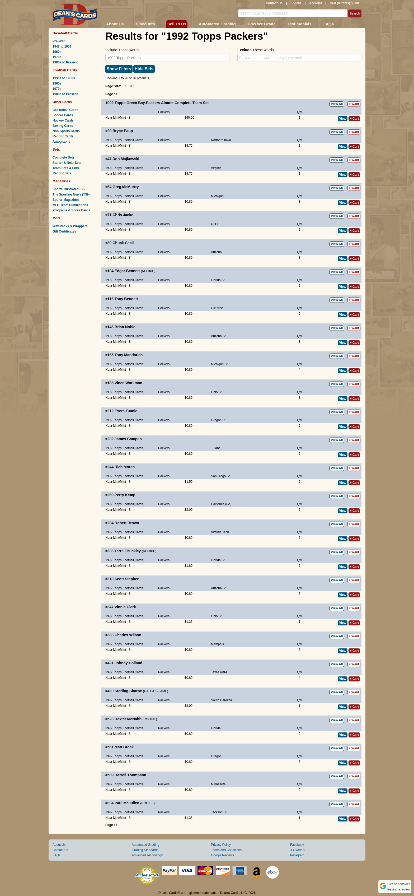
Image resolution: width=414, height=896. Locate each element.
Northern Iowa (221, 140)
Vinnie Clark (125, 607)
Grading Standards (145, 850)
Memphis (217, 644)
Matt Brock (124, 747)
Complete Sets (63, 157)
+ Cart (354, 118)
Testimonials (300, 24)
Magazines (61, 181)
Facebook (297, 845)
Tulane (215, 448)
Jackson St (219, 812)
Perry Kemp (125, 495)
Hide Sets (144, 69)
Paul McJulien (127, 803)
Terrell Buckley (128, 551)
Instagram (297, 855)
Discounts (145, 24)
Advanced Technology (147, 855)
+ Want (354, 104)
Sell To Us (176, 24)
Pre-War (59, 41)
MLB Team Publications (70, 205)
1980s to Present (65, 62)
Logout (295, 3)
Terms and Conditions (226, 850)
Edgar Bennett (127, 271)
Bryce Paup (122, 131)
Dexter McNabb (128, 719)
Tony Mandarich (129, 355)
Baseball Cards (65, 33)
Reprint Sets (62, 173)
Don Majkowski (125, 159)
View (342, 118)
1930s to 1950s (64, 78)
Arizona (216, 252)
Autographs (61, 141)
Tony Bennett (126, 299)
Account (315, 3)
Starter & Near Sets (67, 163)
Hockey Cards (63, 120)
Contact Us (274, 3)
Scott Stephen (127, 579)
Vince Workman (128, 383)
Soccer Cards (63, 115)
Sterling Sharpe (128, 691)
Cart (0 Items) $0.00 (344, 3)
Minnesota (218, 784)
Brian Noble (125, 327)
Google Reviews (222, 855)
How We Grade (262, 24)
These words (255, 50)
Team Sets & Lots (66, 168)
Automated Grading (217, 24)
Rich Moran (125, 467)
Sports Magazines (66, 200)
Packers (164, 112)
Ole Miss (217, 308)
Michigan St (219, 364)
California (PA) (221, 504)
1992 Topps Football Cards (124, 140)
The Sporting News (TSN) (72, 194)
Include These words (122, 50)
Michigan (217, 196)
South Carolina (221, 700)
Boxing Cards (63, 126)
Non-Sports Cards (66, 131)
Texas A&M (219, 672)
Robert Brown (127, 523)
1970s (57, 57)
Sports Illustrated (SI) (68, 189)
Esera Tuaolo (126, 411)
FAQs (328, 24)
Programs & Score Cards (71, 210)
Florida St (217, 280)
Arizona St (218, 336)
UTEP (215, 224)
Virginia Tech (220, 532)
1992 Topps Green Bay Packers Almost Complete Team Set (157, 103)
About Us (115, 24)
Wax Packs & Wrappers (70, 226)
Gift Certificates (64, 231)
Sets (56, 149)
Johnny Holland (128, 663)
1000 (131, 86)
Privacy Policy (221, 845)
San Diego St (220, 476)
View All (337, 104)
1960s (57, 52)
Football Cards (65, 70)
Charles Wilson (128, 635)
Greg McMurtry (125, 187)
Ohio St (216, 392)
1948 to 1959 (62, 46)
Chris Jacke (122, 215)
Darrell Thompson (130, 775)
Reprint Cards (63, 136)
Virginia (216, 168)
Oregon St (218, 420)
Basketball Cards (65, 110)
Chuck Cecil (123, 243)
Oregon (216, 756)
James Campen (128, 439)
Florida (216, 728)
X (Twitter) (297, 850)
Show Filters (119, 69)
